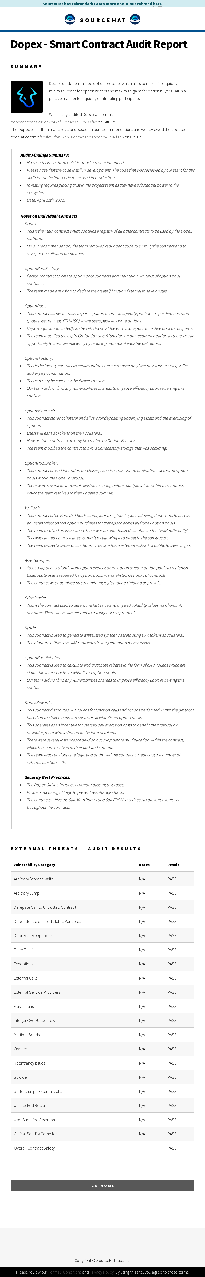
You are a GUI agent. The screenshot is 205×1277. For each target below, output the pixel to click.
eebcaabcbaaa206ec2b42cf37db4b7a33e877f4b (54, 122)
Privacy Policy (102, 1272)
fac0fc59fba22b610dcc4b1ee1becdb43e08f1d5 (82, 137)
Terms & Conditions (64, 1272)
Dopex (55, 83)
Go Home (103, 1185)
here (157, 3)
